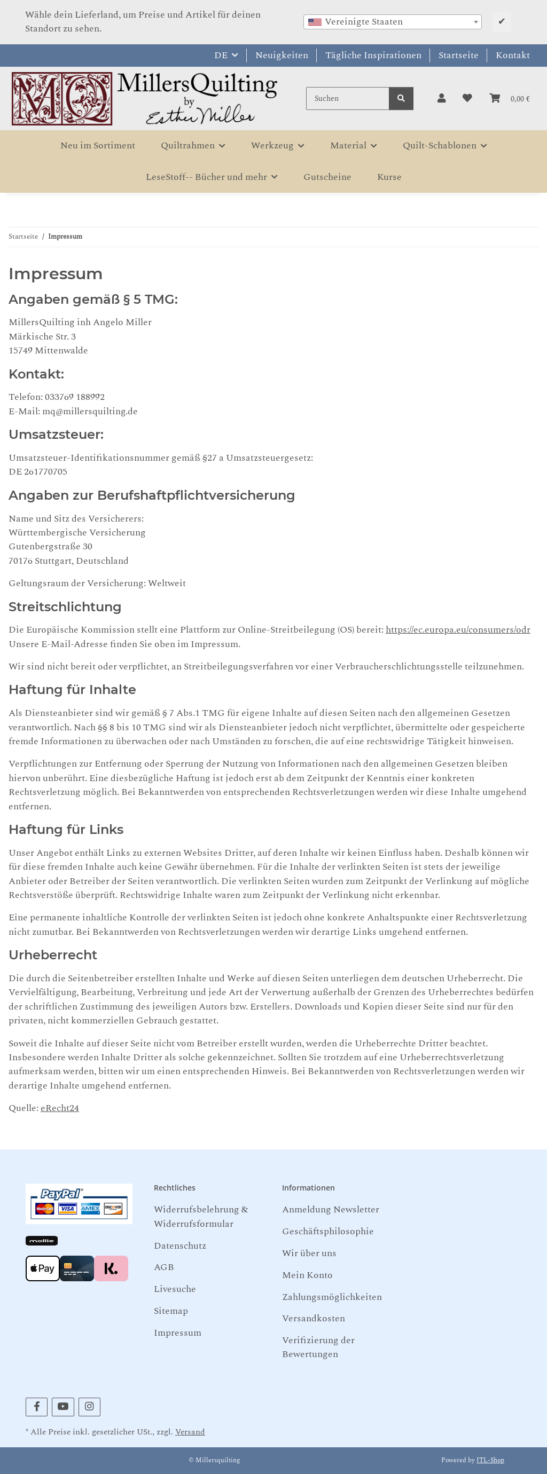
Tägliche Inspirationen (373, 55)
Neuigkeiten (281, 55)
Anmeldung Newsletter (330, 1209)
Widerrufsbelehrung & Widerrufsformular (201, 1216)
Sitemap (171, 1311)
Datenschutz (180, 1246)
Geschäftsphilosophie (328, 1231)
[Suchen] (347, 98)
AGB (164, 1267)
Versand (190, 1432)
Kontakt (513, 55)
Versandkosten (313, 1318)
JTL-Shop (490, 1460)
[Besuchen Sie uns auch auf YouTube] (63, 1407)
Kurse (389, 177)
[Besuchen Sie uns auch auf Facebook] (37, 1407)
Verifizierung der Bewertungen (318, 1347)
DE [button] (221, 55)
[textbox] (392, 22)
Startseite (459, 55)
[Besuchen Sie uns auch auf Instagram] (89, 1407)
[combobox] (392, 21)
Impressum (177, 1333)
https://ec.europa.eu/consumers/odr (458, 629)
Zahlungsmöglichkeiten (332, 1297)
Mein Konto (307, 1275)
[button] (441, 99)
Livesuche (175, 1289)
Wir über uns (309, 1253)
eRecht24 (60, 1108)
